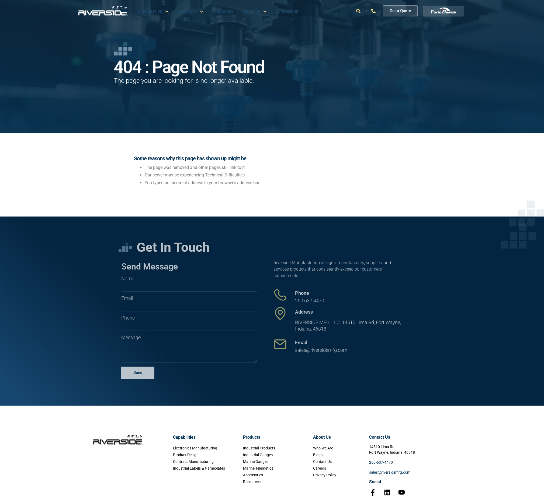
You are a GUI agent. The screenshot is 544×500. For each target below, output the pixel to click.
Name (127, 278)
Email (127, 298)
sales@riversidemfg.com (389, 472)
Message (131, 337)
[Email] (280, 344)
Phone (128, 317)
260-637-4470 (381, 462)
